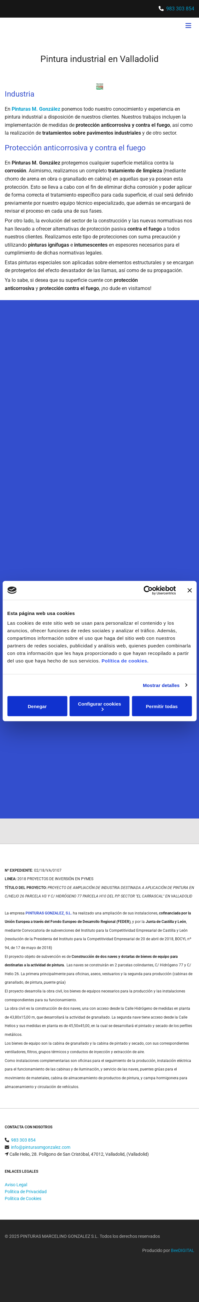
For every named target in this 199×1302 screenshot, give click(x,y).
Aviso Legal (16, 1184)
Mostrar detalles (161, 685)
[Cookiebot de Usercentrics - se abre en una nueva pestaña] (148, 590)
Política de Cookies (23, 1198)
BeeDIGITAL (182, 1250)
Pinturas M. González (36, 109)
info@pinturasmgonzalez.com (40, 1147)
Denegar (37, 706)
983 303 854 (180, 9)
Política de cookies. (125, 660)
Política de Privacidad (26, 1191)
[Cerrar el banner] (189, 590)
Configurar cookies (99, 706)
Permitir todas (162, 706)
